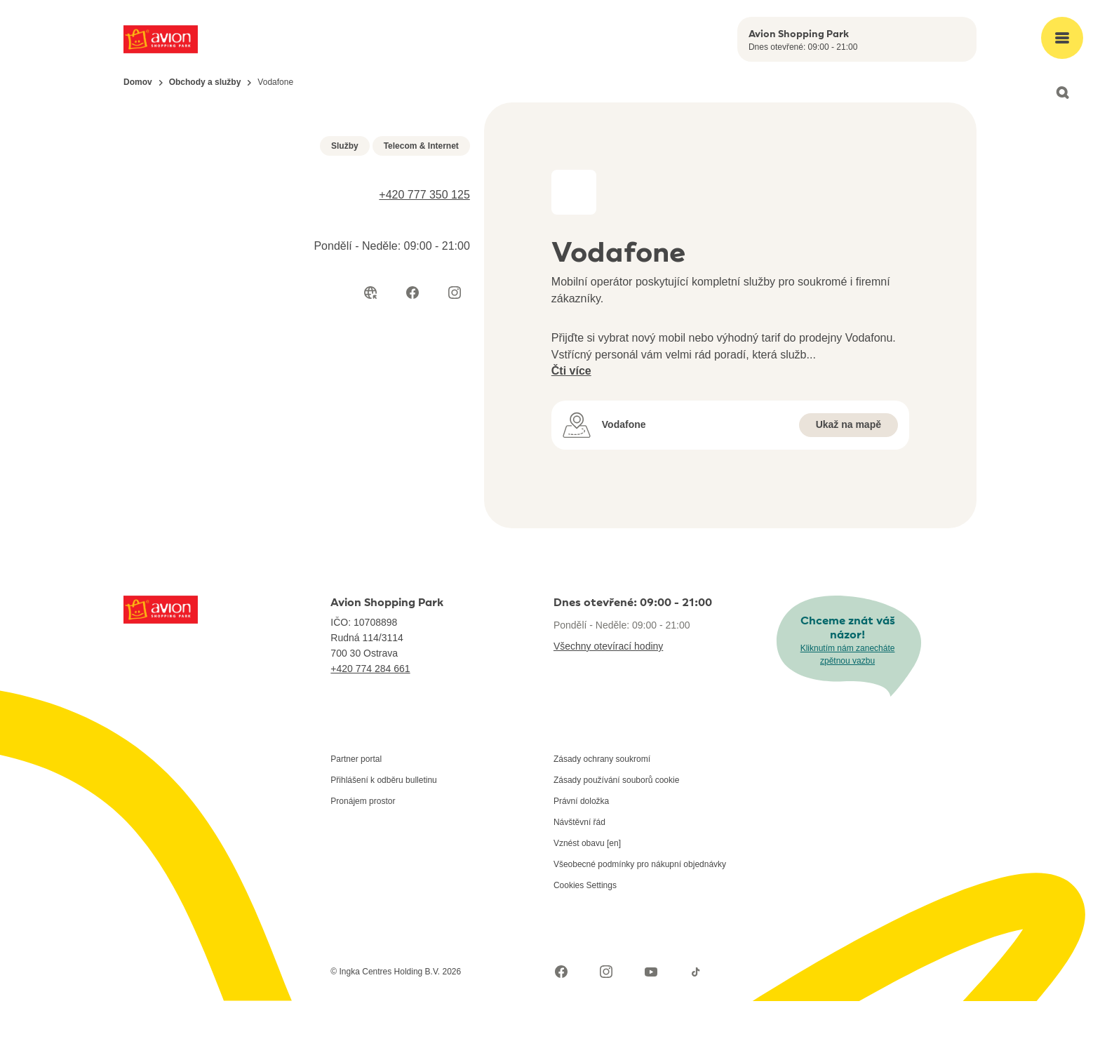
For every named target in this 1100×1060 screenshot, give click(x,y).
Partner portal (356, 818)
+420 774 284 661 (370, 727)
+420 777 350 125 (424, 474)
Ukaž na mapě (848, 424)
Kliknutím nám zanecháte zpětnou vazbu (847, 713)
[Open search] (1062, 93)
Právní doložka (581, 860)
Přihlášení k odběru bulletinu (383, 839)
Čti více (571, 371)
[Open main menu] (1062, 38)
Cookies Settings (585, 944)
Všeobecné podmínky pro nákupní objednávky (640, 923)
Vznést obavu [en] (587, 902)
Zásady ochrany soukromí (602, 818)
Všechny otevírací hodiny (608, 705)
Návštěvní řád (579, 881)
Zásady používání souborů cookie (616, 839)
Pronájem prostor (362, 860)
